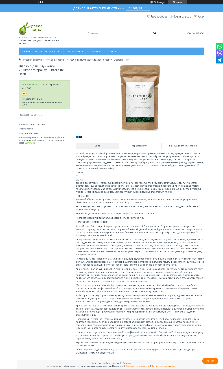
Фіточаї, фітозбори (55, 59)
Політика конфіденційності (163, 366)
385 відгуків (160, 2)
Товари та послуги (33, 59)
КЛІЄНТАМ (92, 51)
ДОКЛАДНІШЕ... (138, 8)
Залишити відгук (182, 16)
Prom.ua (127, 363)
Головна (25, 51)
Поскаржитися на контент (137, 366)
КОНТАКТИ (110, 51)
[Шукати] (154, 33)
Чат (210, 361)
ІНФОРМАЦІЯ (73, 51)
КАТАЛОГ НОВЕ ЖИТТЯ (47, 51)
